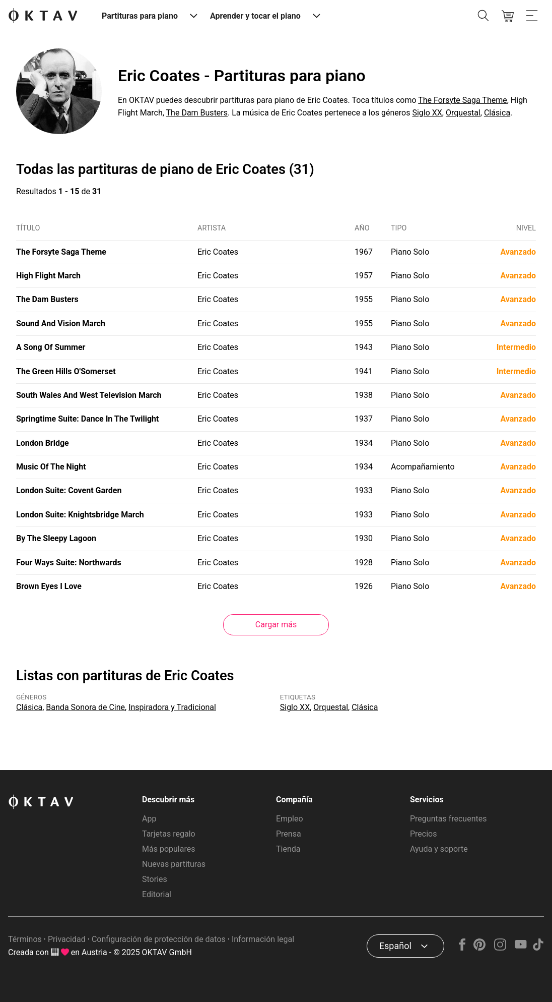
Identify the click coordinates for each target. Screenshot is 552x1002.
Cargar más (276, 624)
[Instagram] (500, 948)
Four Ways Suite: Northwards (68, 562)
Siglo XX (427, 112)
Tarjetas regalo (168, 834)
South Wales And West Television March (89, 395)
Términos (25, 939)
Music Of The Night (51, 466)
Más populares (168, 849)
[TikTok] (538, 948)
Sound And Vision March (60, 323)
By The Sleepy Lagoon (56, 538)
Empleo (289, 818)
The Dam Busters (197, 112)
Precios (423, 834)
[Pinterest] (479, 948)
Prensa (288, 834)
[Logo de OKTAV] (43, 16)
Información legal (263, 939)
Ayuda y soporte (439, 849)
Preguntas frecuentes (448, 818)
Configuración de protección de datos (159, 939)
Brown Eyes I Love (49, 586)
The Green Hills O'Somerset (66, 371)
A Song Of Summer (50, 347)
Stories (154, 879)
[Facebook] (462, 948)
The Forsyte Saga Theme (462, 100)
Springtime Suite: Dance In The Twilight (87, 419)
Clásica (497, 112)
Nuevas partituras (173, 864)
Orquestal (463, 112)
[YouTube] (520, 948)
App (149, 818)
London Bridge (42, 443)
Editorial (156, 894)
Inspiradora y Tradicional (172, 707)
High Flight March (48, 275)
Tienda (288, 849)
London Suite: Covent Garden (68, 490)
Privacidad (67, 939)
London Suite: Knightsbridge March (80, 514)
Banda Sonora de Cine (85, 707)
